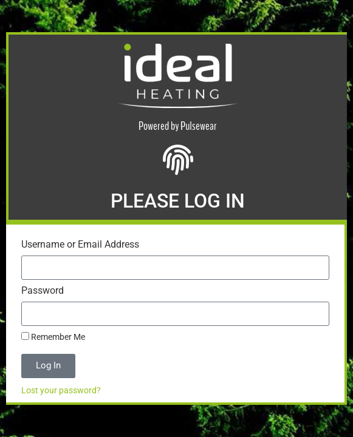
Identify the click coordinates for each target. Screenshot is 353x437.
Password (42, 291)
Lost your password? (61, 390)
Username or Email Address (80, 245)
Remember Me (53, 337)
